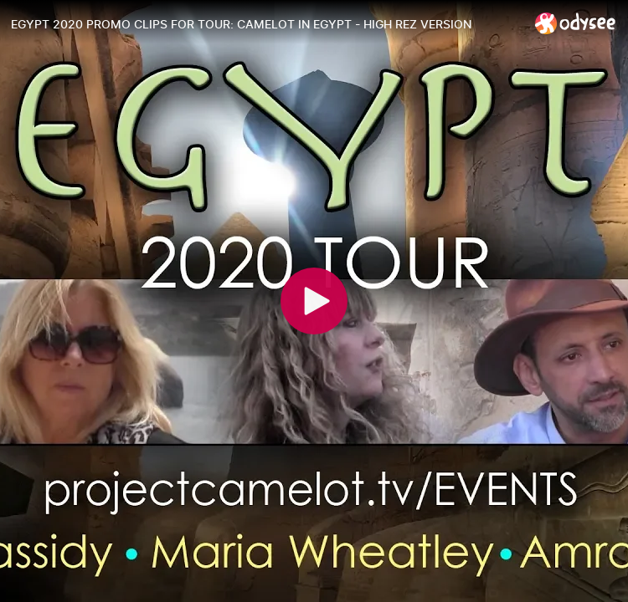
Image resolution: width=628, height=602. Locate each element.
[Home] (575, 23)
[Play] (314, 301)
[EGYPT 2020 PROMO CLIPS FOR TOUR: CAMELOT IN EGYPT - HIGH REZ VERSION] (266, 24)
